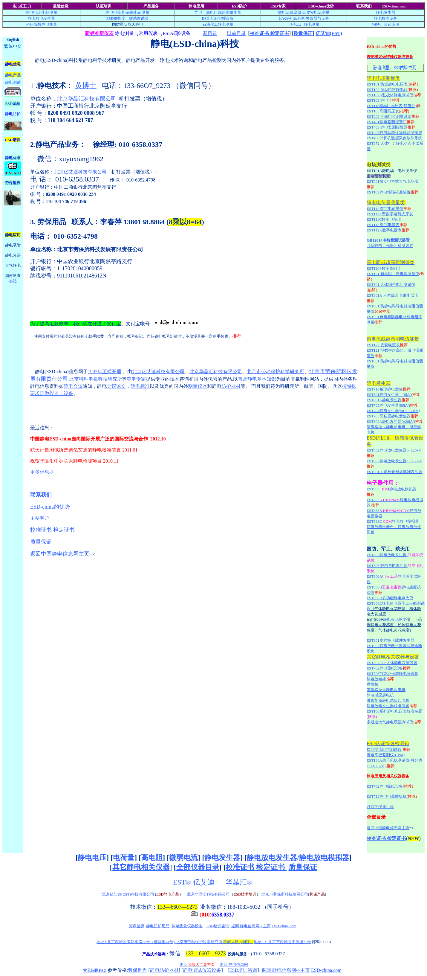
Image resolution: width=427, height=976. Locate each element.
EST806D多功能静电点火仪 (390, 598)
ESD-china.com (284, 926)
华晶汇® (239, 882)
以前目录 (236, 33)
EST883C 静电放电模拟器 (393, 521)
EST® (182, 882)
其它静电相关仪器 (141, 867)
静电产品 (13, 75)
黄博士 (86, 85)
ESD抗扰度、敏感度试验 (127, 18)
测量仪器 (197, 386)
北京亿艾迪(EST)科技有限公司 (128, 894)
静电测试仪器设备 (202, 970)
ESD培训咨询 (217, 926)
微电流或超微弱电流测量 (393, 338)
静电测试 (13, 82)
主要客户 (39, 518)
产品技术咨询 (154, 954)
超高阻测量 (231, 12)
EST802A (374, 421)
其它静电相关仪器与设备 (393, 656)
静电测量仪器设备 (187, 926)
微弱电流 (183, 857)
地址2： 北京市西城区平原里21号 (282, 942)
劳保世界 (136, 926)
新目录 (210, 33)
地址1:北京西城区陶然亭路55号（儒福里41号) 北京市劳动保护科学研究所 (175, 942)
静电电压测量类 (383, 78)
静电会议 (73, 386)
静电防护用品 (157, 926)
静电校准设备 (385, 18)
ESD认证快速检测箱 (388, 743)
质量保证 (303, 33)
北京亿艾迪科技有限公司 (80, 171)
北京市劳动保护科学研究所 (275, 371)
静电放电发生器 (41, 18)
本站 (13, 281)
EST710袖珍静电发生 (385, 389)
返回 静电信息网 (234, 964)
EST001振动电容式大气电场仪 (392, 181)
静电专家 (136, 379)
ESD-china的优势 (50, 507)
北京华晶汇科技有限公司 (86, 99)
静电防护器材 (164, 970)
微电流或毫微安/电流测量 (304, 12)
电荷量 (123, 857)
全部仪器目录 (197, 867)
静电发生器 (385, 12)
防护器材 (231, 386)
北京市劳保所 (273, 894)
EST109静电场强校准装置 (389, 192)
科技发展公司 (296, 894)
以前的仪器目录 (380, 806)
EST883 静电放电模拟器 (392, 489)
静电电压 (92, 857)
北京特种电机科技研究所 (95, 379)
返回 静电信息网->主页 (251, 926)
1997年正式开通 (104, 371)
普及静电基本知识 (257, 379)
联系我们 (364, 6)
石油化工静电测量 (217, 24)
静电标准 (140, 386)
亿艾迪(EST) (329, 33)
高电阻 (152, 857)
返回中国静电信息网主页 (59, 554)
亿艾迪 (204, 882)
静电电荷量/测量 (127, 12)
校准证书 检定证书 (269, 33)
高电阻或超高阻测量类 (390, 262)
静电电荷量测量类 (386, 202)
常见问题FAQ (94, 970)
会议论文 (116, 386)
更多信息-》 (43, 472)
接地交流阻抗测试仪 (384, 749)
